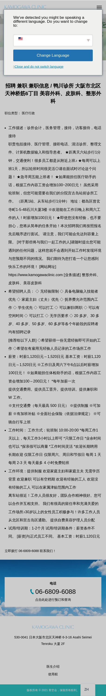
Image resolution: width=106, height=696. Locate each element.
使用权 (53, 674)
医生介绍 (53, 666)
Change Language (53, 55)
